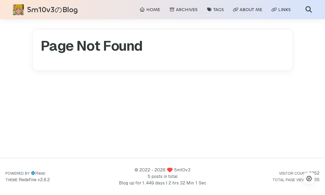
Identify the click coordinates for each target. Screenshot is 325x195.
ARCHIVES (183, 9)
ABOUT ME (247, 9)
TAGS (215, 9)
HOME (149, 9)
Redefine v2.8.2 (34, 179)
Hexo (40, 173)
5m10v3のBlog (52, 10)
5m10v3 (182, 170)
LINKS (281, 9)
